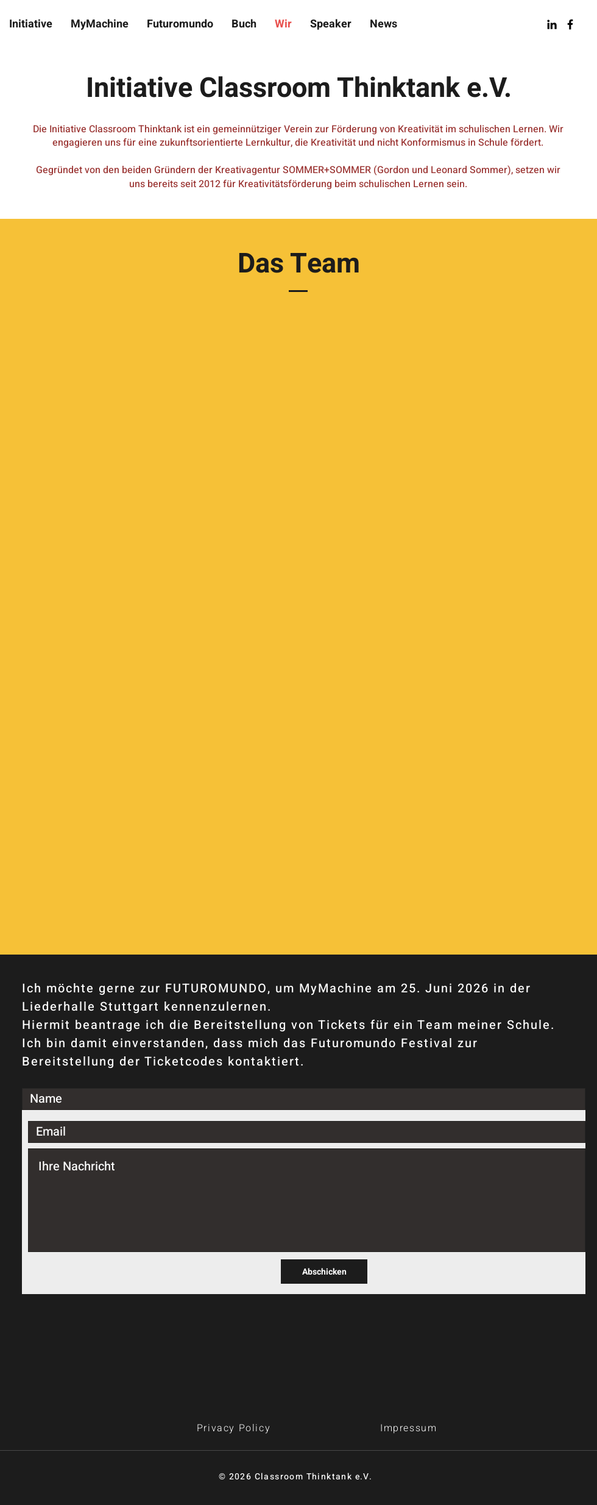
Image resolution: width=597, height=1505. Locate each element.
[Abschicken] (324, 1271)
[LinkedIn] (552, 24)
